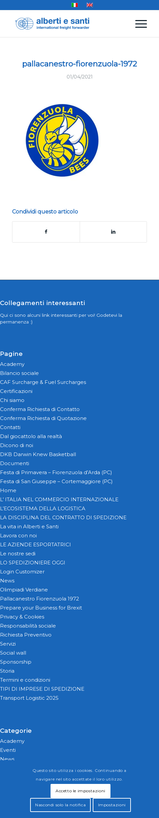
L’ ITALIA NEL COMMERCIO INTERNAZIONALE (59, 499)
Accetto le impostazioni (80, 790)
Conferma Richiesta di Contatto (40, 409)
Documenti (14, 463)
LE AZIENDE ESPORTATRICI (35, 544)
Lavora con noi (18, 535)
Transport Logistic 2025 (29, 698)
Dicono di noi (16, 445)
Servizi (8, 644)
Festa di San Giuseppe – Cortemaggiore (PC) (56, 481)
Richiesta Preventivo (26, 635)
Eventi (8, 750)
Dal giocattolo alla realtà (31, 436)
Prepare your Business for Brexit (41, 607)
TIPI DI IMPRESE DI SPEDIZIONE (42, 689)
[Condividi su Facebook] (46, 232)
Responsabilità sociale (28, 626)
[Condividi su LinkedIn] (113, 232)
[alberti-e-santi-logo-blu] (66, 23)
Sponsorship (15, 662)
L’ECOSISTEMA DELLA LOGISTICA (42, 508)
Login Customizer (22, 571)
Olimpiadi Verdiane (24, 589)
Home (8, 490)
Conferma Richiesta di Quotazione (43, 418)
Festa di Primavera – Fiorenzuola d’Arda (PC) (56, 472)
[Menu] (138, 23)
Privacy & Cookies (22, 617)
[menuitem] (138, 23)
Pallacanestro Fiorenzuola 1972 (39, 598)
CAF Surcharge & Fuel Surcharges (43, 382)
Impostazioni (112, 804)
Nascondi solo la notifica (60, 804)
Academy (12, 364)
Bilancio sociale (19, 373)
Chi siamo (12, 400)
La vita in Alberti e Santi (29, 526)
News (7, 580)
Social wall (13, 653)
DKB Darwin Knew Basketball (38, 454)
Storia (7, 671)
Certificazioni (16, 391)
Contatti (10, 427)
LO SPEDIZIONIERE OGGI (32, 562)
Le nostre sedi (17, 553)
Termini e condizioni (25, 680)
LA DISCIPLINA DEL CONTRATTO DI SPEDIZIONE (63, 517)
